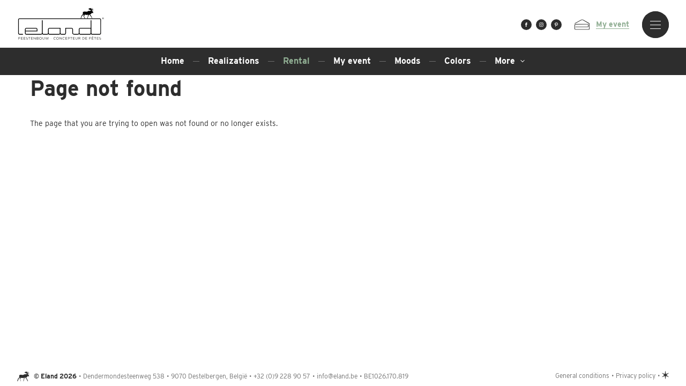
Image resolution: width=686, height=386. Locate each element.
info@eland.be (337, 376)
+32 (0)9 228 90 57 (281, 376)
